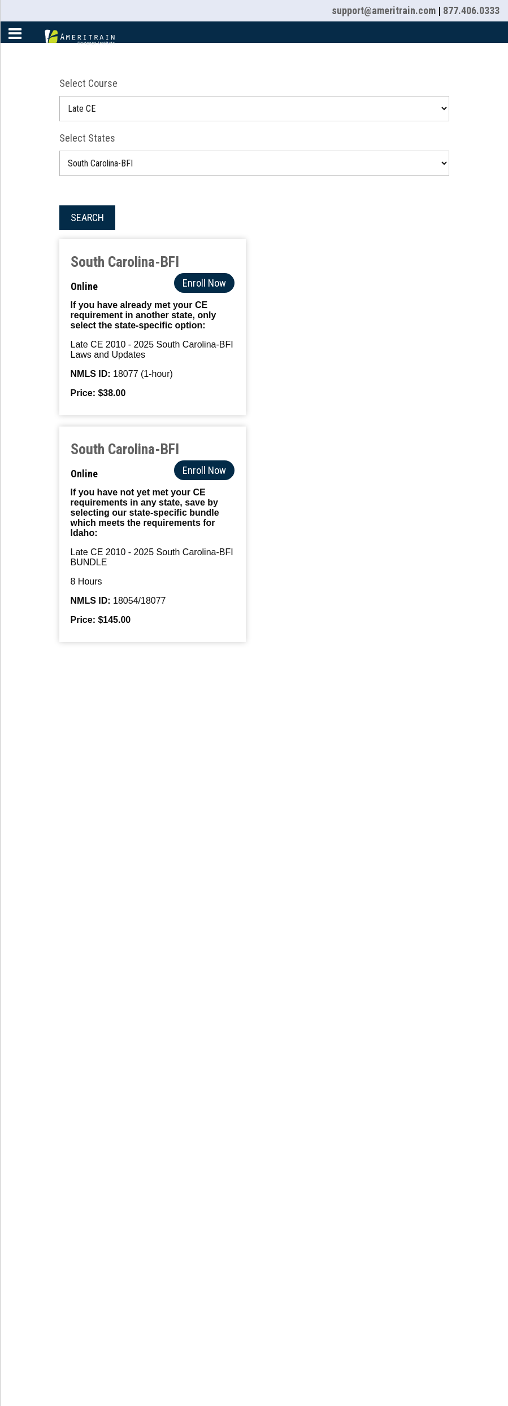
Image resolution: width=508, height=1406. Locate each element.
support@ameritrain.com (384, 10)
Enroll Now (204, 283)
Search (87, 217)
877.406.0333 (471, 10)
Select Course (88, 83)
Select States (87, 138)
